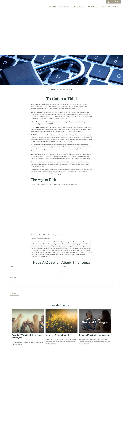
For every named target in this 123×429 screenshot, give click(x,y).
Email (64, 266)
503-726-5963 (39, 2)
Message (13, 277)
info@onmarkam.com (53, 2)
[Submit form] (14, 293)
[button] (116, 6)
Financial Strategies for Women (94, 335)
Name (12, 266)
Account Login (113, 2)
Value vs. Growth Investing (58, 335)
